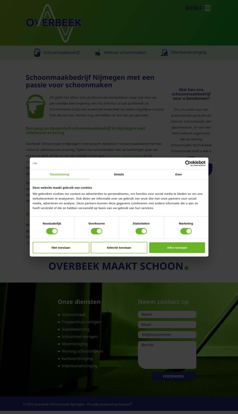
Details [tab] (119, 174)
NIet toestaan (61, 247)
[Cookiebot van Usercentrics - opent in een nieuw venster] (188, 163)
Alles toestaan (177, 247)
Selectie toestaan (119, 247)
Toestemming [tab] (59, 174)
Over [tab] (178, 174)
